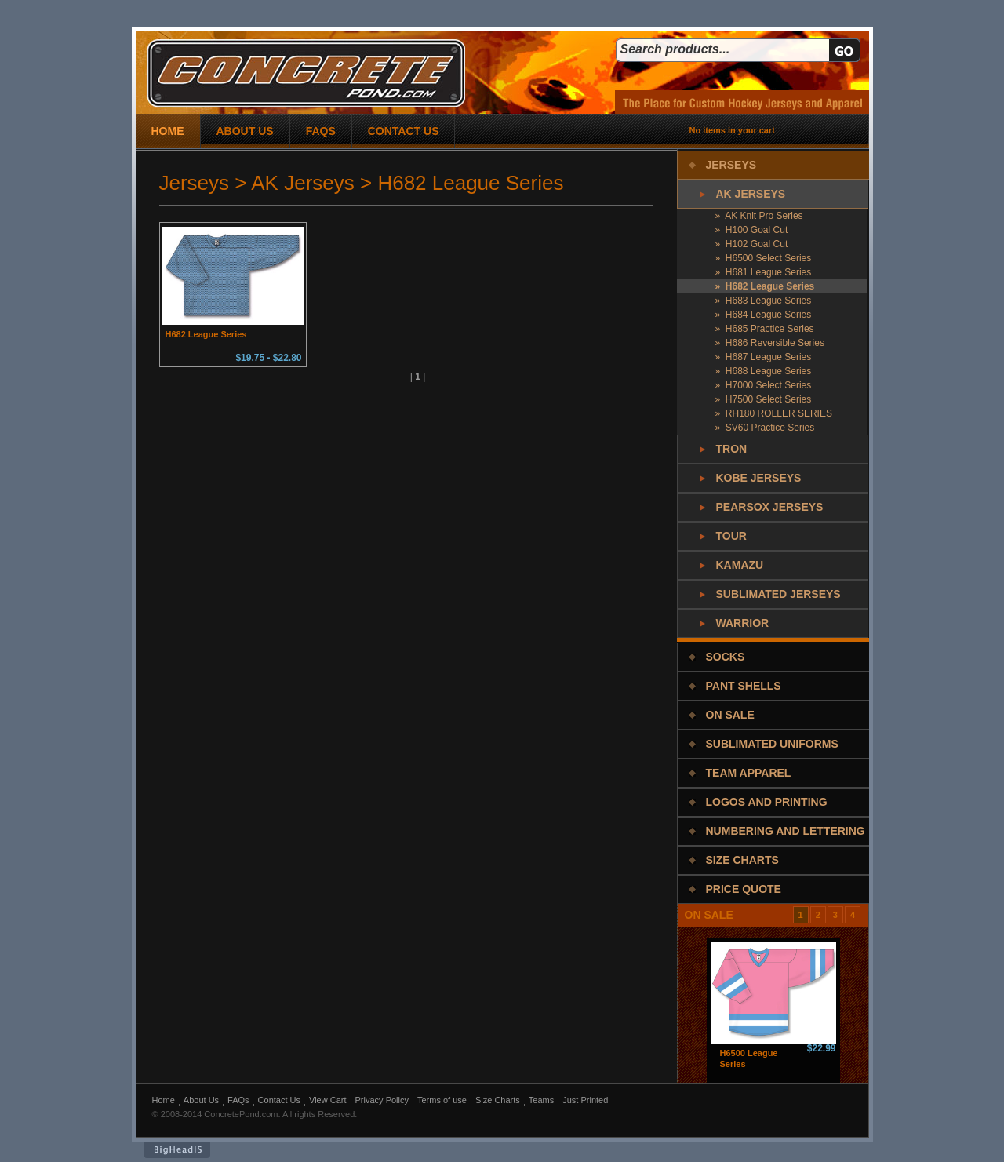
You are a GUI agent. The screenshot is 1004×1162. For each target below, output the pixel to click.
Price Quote (743, 889)
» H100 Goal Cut (751, 229)
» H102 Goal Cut (751, 244)
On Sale (730, 714)
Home (163, 1100)
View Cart (327, 1100)
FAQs (238, 1100)
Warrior (742, 623)
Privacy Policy (382, 1100)
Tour (731, 536)
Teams (541, 1100)
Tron (732, 449)
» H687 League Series (763, 357)
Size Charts (742, 860)
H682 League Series (206, 334)
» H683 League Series (763, 300)
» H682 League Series (765, 286)
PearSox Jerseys (770, 507)
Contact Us (279, 1100)
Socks (725, 656)
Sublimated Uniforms (772, 744)
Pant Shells (743, 685)
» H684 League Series (763, 314)
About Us (201, 1100)
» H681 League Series (763, 272)
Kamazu (740, 565)
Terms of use (442, 1100)
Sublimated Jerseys (778, 594)
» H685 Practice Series (764, 328)
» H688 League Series (763, 371)
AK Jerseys (751, 194)
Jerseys (731, 164)
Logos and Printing (767, 802)
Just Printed (585, 1100)
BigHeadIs (177, 1150)
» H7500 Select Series (763, 399)
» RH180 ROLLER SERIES (773, 413)
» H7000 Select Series (763, 385)
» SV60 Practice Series (765, 427)
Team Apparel (748, 773)
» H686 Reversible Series (769, 342)
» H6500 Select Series (763, 258)
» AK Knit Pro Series (759, 215)
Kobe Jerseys (759, 478)
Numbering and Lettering (785, 831)
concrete (306, 73)
